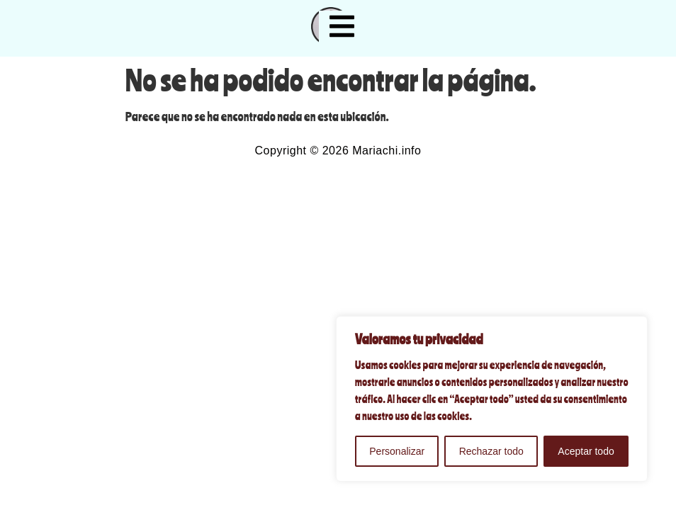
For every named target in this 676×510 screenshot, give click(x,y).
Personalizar (396, 451)
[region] (492, 399)
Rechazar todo (491, 451)
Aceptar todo (586, 451)
